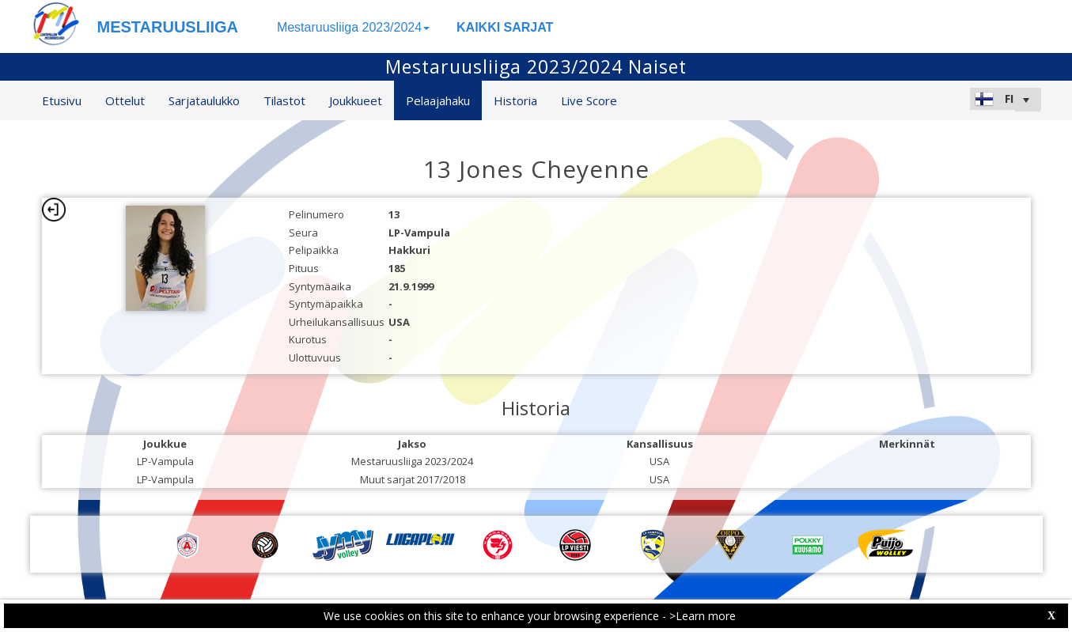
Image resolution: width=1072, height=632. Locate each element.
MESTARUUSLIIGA (168, 27)
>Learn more (702, 615)
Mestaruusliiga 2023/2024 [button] (353, 27)
